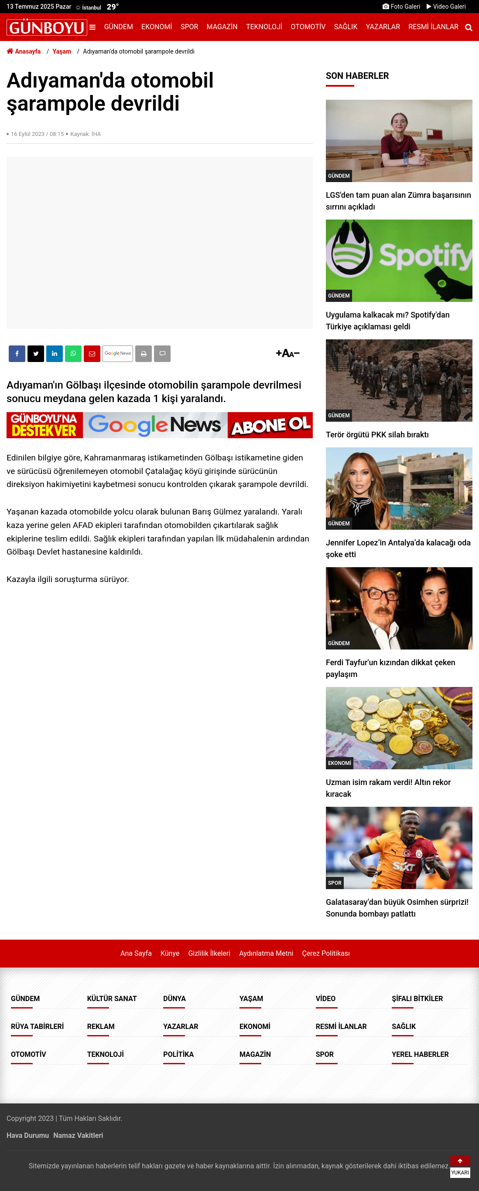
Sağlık (346, 27)
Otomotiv (308, 27)
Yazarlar (383, 27)
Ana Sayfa (136, 953)
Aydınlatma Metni (266, 953)
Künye (170, 953)
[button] (143, 353)
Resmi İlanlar (433, 27)
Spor (189, 27)
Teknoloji (264, 27)
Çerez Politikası (326, 953)
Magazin (222, 27)
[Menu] (94, 27)
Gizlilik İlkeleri (209, 953)
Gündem (118, 27)
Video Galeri (446, 6)
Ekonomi (156, 27)
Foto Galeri (401, 6)
